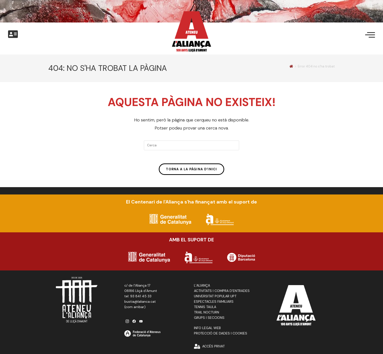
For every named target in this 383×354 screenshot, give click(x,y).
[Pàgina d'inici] (291, 66)
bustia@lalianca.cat (140, 302)
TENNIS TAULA (205, 308)
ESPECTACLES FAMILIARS (214, 302)
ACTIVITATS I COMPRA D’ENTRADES (222, 292)
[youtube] (141, 322)
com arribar (134, 308)
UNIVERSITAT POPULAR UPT (215, 297)
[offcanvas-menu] (13, 34)
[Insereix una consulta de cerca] (191, 145)
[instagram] (127, 322)
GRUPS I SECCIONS (209, 319)
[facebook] (134, 322)
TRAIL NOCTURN (206, 313)
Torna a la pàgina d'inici (191, 171)
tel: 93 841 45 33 (137, 297)
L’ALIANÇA (202, 286)
